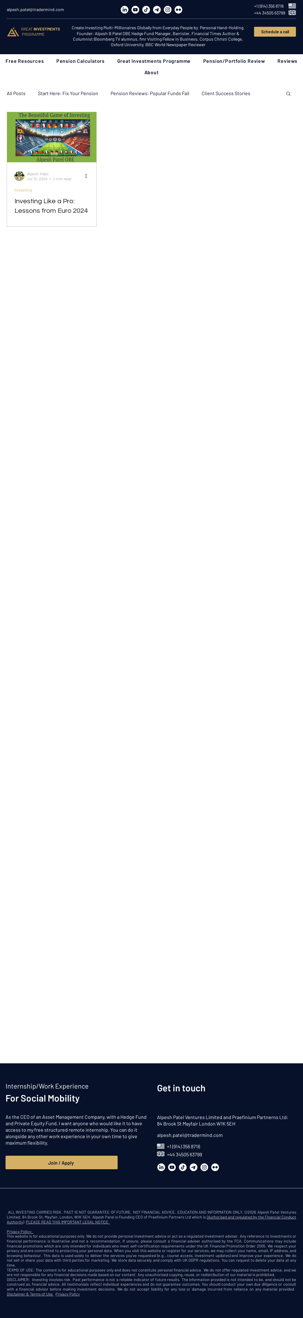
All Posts (16, 93)
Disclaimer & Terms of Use (30, 1294)
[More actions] (88, 176)
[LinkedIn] (124, 10)
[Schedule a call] (275, 32)
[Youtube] (135, 10)
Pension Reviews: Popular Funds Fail (150, 93)
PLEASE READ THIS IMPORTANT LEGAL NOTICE (68, 1221)
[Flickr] (178, 10)
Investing (23, 189)
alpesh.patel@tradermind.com (190, 1135)
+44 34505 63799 (184, 1154)
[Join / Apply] (62, 1162)
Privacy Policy (67, 1294)
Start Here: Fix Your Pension (68, 93)
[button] (25, 60)
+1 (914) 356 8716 (183, 1146)
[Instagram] (168, 10)
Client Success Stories (226, 93)
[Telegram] (157, 10)
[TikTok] (146, 10)
